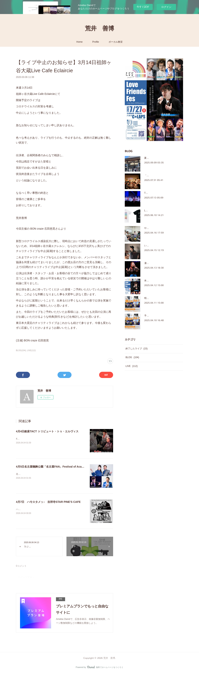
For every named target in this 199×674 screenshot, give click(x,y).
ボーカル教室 (116, 42)
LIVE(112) (31, 350)
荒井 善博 (99, 28)
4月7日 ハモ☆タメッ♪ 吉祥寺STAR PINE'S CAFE (48, 501)
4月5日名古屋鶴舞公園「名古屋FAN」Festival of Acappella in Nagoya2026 (62, 466)
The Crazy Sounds (153, 193)
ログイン (166, 6)
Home (79, 42)
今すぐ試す (143, 6)
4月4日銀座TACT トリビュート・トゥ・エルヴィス (47, 431)
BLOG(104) (21, 350)
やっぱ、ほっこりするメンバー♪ (161, 228)
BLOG (132, 357)
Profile (95, 42)
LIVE (132, 366)
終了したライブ (137, 348)
